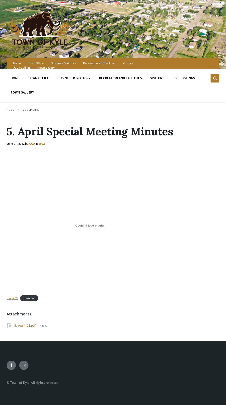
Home (10, 110)
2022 (41, 144)
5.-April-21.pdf (25, 325)
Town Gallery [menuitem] (46, 67)
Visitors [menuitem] (128, 63)
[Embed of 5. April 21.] (90, 225)
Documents (31, 110)
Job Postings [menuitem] (22, 67)
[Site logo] (40, 49)
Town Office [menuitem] (36, 63)
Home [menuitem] (17, 63)
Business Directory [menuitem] (63, 63)
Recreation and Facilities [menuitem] (99, 63)
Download (29, 298)
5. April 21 (12, 298)
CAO (32, 144)
